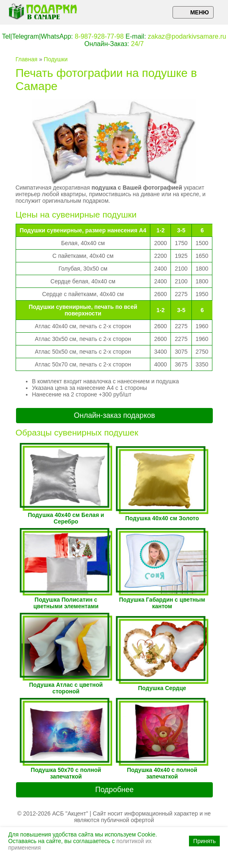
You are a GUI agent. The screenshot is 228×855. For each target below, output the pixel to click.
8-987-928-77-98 (99, 36)
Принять (204, 841)
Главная (26, 59)
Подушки (56, 59)
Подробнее (114, 789)
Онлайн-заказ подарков (114, 415)
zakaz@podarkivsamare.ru (187, 36)
